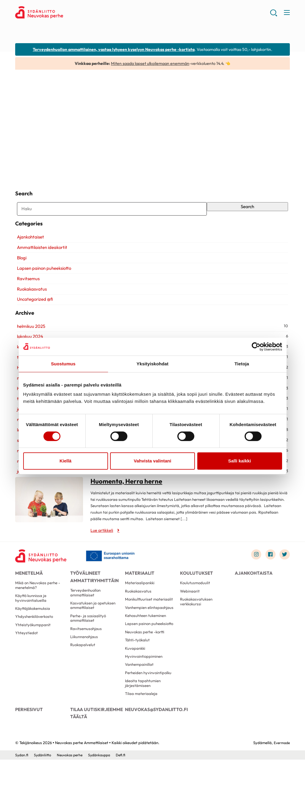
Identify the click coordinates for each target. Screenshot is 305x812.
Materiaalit (138, 592)
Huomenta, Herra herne (60, 162)
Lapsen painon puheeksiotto (42, 279)
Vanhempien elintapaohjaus (138, 640)
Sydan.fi (22, 807)
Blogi (20, 269)
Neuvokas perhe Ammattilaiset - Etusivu (62, 13)
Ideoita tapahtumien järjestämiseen (144, 731)
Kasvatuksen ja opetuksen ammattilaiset (94, 629)
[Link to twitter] (284, 573)
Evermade (281, 794)
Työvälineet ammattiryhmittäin (92, 596)
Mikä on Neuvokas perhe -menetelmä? (39, 607)
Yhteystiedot (27, 660)
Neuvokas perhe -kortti (146, 674)
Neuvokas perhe (73, 807)
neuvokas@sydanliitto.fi (152, 759)
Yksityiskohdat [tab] (152, 363)
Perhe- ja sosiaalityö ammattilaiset (89, 643)
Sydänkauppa (104, 807)
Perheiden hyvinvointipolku (150, 720)
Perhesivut (28, 759)
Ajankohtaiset (28, 248)
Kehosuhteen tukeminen (147, 651)
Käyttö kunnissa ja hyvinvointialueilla (31, 622)
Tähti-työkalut (138, 683)
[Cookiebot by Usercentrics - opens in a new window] (256, 346)
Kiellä (65, 460)
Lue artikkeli (34, 171)
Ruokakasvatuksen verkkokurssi (197, 626)
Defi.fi (127, 807)
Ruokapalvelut (83, 672)
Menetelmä (28, 592)
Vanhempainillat (140, 710)
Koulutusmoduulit (195, 605)
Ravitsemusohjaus (86, 654)
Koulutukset (195, 592)
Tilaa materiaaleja (142, 743)
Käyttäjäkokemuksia (33, 633)
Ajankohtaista (252, 592)
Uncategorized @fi (33, 310)
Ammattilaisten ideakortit (40, 258)
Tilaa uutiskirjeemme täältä (94, 762)
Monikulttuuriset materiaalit (139, 626)
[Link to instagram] (253, 573)
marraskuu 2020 (31, 479)
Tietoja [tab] (241, 363)
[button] (273, 15)
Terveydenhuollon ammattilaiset (87, 614)
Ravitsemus (26, 289)
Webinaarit (190, 614)
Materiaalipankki (140, 605)
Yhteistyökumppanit (33, 651)
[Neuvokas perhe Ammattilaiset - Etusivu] (43, 574)
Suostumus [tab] (63, 363)
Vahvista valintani (152, 460)
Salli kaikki (239, 460)
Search (248, 210)
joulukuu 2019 (28, 489)
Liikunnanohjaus (85, 663)
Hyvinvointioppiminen (145, 702)
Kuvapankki (135, 692)
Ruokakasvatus (30, 300)
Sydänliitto (44, 807)
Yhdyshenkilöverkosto (35, 642)
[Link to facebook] (268, 573)
